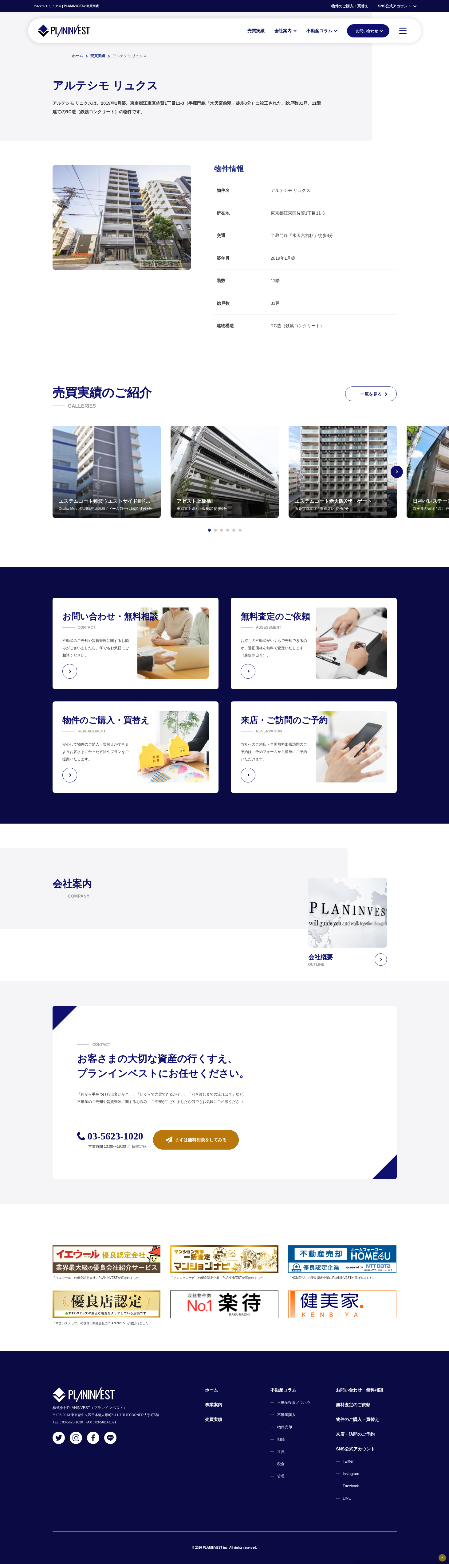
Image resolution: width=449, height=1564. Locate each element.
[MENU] (403, 30)
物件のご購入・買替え (349, 6)
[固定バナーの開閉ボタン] (442, 1558)
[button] (209, 530)
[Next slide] (397, 472)
